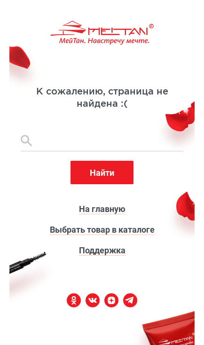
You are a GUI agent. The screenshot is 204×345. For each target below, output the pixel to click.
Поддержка (102, 250)
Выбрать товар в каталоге (102, 230)
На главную (102, 209)
